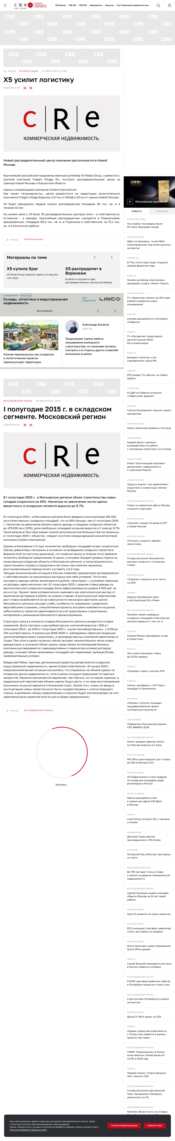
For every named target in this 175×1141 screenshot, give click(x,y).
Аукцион (132, 698)
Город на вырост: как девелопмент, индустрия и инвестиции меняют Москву (148, 487)
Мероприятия (96, 5)
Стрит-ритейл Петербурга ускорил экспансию (148, 1000)
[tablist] (149, 211)
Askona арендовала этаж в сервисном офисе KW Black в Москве (144, 801)
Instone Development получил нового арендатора (149, 412)
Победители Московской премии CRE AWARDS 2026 (146, 726)
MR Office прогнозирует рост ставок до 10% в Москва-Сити (148, 761)
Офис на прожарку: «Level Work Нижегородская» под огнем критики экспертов (149, 244)
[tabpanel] (149, 678)
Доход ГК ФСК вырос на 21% (144, 1016)
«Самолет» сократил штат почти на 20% (146, 581)
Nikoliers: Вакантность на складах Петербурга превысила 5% (147, 1113)
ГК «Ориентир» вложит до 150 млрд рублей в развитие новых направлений (148, 301)
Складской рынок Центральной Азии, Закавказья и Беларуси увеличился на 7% (146, 1094)
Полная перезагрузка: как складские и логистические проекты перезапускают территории (28, 358)
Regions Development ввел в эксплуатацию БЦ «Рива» (143, 598)
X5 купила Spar (22, 268)
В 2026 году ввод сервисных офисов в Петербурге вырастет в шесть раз (148, 983)
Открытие (133, 258)
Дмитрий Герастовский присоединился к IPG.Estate (144, 838)
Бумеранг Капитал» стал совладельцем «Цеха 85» (142, 359)
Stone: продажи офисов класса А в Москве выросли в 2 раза (145, 743)
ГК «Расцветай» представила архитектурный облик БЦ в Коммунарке (144, 339)
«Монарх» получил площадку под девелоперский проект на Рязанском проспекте (144, 706)
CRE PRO (83, 5)
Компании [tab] (162, 211)
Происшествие (136, 219)
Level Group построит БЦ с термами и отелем (148, 821)
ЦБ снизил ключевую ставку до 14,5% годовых (144, 655)
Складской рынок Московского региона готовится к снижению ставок (146, 561)
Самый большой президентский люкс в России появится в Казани (149, 965)
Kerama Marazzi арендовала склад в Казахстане (147, 637)
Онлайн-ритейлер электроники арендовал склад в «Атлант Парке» (148, 281)
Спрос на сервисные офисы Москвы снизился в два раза (148, 507)
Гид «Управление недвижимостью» (133, 5)
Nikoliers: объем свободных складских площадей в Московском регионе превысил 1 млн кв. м (148, 618)
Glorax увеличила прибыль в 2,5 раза (149, 427)
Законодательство (139, 867)
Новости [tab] (137, 211)
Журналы (109, 5)
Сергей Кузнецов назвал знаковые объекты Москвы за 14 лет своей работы (148, 896)
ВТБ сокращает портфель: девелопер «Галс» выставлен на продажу (149, 930)
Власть (131, 649)
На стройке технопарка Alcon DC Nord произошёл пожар (145, 225)
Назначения (134, 438)
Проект (131, 332)
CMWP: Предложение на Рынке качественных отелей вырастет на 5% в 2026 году (146, 1055)
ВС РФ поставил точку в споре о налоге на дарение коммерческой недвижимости (148, 875)
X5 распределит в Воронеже (83, 270)
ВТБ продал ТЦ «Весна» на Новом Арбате (147, 376)
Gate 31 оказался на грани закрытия (149, 913)
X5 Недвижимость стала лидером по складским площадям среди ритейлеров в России (147, 780)
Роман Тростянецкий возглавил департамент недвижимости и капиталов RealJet (146, 466)
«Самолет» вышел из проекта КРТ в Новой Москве (147, 524)
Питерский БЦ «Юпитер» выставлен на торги (149, 856)
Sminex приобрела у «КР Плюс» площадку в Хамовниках (146, 687)
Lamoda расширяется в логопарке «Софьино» (147, 320)
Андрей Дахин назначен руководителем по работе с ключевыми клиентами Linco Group (149, 445)
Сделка (131, 276)
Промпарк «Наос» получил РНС (146, 670)
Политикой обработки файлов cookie (28, 1130)
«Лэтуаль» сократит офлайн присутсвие (144, 542)
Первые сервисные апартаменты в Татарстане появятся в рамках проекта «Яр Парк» (147, 1034)
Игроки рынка (135, 293)
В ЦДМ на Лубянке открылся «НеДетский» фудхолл (144, 394)
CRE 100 (72, 5)
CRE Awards (60, 5)
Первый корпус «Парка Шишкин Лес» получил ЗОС (146, 1074)
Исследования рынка (140, 501)
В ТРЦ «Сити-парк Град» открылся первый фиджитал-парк (147, 264)
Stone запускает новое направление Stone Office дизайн (149, 947)
